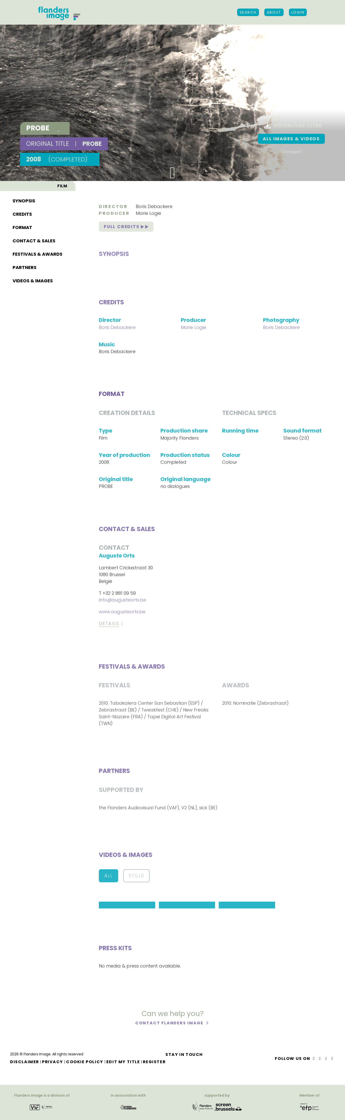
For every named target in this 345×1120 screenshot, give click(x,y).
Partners (24, 106)
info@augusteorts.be (122, 601)
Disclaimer (24, 1061)
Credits (22, 53)
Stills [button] (136, 876)
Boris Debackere (154, 207)
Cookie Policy (85, 1061)
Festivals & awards (37, 93)
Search (248, 12)
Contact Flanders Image (169, 1024)
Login (297, 12)
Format (22, 66)
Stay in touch (185, 1054)
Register (155, 1061)
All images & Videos (291, 139)
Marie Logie (148, 214)
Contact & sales (34, 80)
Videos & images (33, 120)
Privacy (53, 1061)
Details (109, 624)
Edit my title (124, 1061)
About (274, 12)
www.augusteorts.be (122, 613)
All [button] (108, 876)
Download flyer (293, 125)
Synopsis (24, 40)
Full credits (126, 228)
